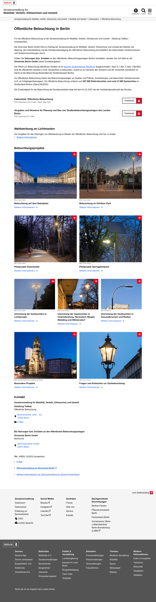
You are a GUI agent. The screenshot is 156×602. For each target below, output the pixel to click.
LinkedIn (44, 511)
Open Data (67, 574)
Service (69, 511)
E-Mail (20, 422)
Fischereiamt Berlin (101, 517)
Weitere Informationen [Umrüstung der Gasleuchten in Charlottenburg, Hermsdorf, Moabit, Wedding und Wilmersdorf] (68, 324)
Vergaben (66, 578)
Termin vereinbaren (24, 559)
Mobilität (113, 559)
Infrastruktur (94, 19)
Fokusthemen (92, 568)
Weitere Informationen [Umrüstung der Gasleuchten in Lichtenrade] (24, 321)
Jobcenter (43, 572)
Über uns (70, 507)
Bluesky (44, 503)
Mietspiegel (115, 568)
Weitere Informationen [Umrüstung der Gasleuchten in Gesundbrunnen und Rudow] (111, 321)
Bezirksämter (45, 564)
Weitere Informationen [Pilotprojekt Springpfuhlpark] (89, 271)
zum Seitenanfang (140, 493)
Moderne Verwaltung (119, 555)
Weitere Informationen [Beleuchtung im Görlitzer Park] (89, 207)
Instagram (45, 507)
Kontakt (69, 515)
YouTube (44, 515)
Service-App (20, 555)
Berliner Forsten (99, 506)
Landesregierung (70, 558)
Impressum (20, 503)
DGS (19, 519)
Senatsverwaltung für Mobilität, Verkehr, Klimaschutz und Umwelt (40, 19)
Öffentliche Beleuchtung (111, 19)
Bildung (113, 572)
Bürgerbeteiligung (70, 570)
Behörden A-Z (45, 555)
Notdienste (20, 568)
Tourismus (138, 562)
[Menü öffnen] (150, 11)
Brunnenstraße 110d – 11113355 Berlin (29, 416)
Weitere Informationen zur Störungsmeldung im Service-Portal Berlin (48, 474)
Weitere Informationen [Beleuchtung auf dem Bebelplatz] (24, 207)
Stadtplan (137, 575)
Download (129, 101)
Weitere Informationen (27, 137)
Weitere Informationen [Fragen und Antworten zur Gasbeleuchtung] (89, 387)
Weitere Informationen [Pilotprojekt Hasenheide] (24, 271)
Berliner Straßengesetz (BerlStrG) (79, 67)
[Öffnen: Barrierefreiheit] (135, 11)
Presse (69, 503)
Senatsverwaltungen (48, 559)
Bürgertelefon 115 (23, 564)
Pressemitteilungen (95, 555)
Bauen (113, 564)
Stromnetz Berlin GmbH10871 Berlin (28, 445)
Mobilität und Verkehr (78, 19)
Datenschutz (20, 507)
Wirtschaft (138, 567)
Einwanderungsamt (47, 576)
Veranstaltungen (93, 564)
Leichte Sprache (24, 523)
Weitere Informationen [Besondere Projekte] (24, 387)
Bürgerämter (44, 568)
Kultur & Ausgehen (142, 558)
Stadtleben (138, 571)
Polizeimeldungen (94, 559)
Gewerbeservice (22, 572)
